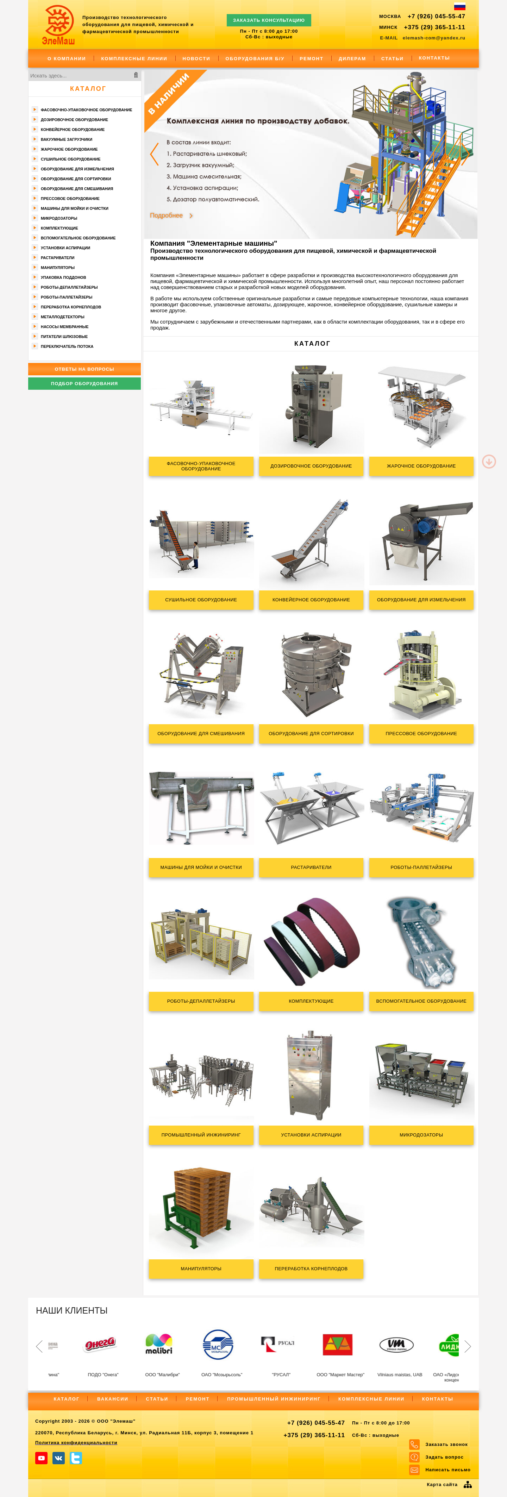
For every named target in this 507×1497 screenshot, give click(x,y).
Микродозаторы (59, 218)
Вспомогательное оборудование (78, 238)
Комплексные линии (134, 58)
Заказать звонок (446, 1444)
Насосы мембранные (65, 327)
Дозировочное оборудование (74, 120)
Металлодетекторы (62, 317)
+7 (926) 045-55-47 (436, 16)
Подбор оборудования (84, 383)
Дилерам (352, 58)
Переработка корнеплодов (71, 307)
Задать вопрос (444, 1457)
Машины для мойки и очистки (74, 208)
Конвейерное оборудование (73, 129)
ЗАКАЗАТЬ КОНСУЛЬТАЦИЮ (269, 17)
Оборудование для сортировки (76, 179)
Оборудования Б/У (255, 58)
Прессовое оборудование (70, 198)
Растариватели (57, 258)
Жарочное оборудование (69, 149)
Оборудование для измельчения (77, 169)
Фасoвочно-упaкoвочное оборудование (86, 110)
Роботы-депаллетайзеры (69, 287)
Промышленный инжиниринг (274, 1399)
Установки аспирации (65, 248)
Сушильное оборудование (71, 159)
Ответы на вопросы (84, 369)
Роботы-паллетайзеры (66, 297)
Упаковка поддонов (63, 277)
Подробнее (166, 215)
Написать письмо (448, 1469)
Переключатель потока (67, 346)
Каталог (88, 88)
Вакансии (113, 1399)
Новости (197, 58)
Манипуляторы (58, 267)
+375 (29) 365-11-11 (434, 27)
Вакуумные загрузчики (66, 139)
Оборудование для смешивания (77, 189)
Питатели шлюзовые (64, 336)
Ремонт (312, 58)
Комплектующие (59, 228)
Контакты (434, 58)
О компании (67, 58)
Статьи (392, 58)
